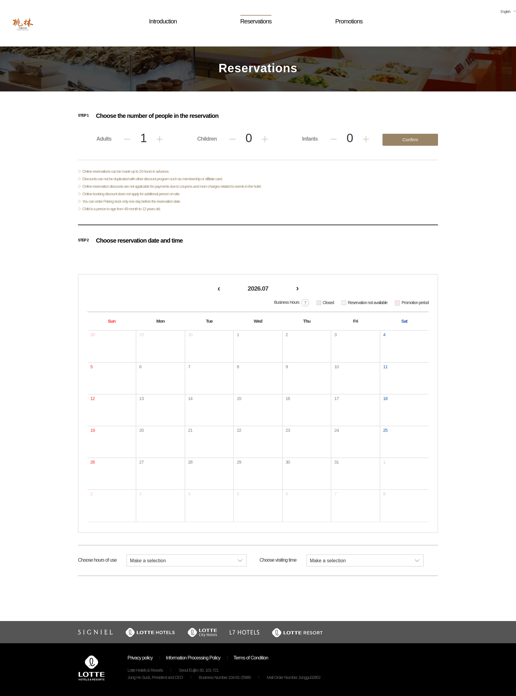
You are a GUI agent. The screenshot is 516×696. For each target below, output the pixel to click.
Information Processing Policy (193, 657)
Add (160, 139)
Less (127, 139)
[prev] (218, 289)
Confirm (410, 139)
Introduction (163, 21)
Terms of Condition (250, 657)
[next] (297, 289)
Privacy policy (140, 657)
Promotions (348, 21)
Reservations (256, 21)
